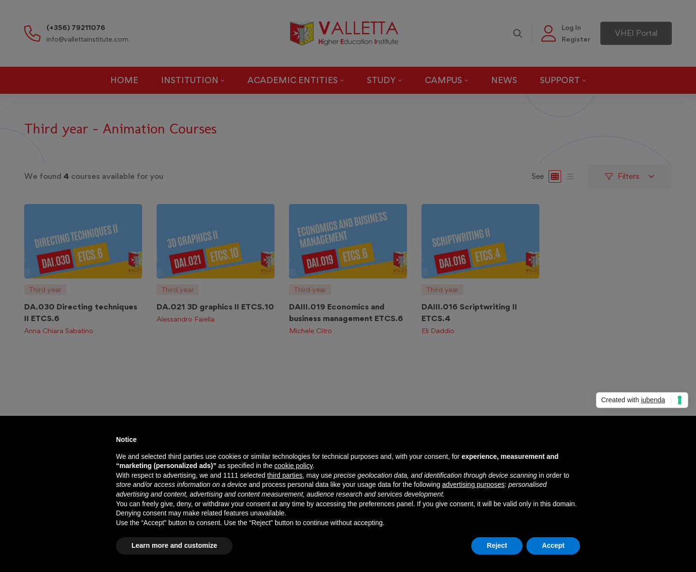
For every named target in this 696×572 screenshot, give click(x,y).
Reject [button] (497, 545)
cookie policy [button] (294, 465)
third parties (285, 475)
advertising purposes (473, 484)
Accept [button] (553, 545)
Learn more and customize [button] (174, 545)
